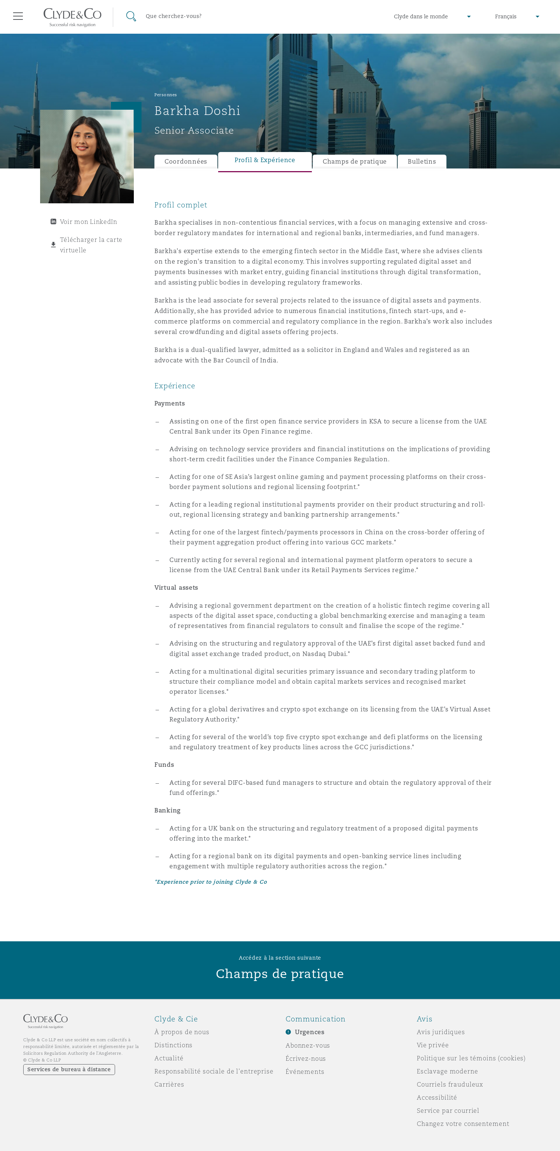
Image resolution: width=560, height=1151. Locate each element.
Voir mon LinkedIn (88, 221)
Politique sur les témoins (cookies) (471, 1058)
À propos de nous (182, 1032)
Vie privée (433, 1045)
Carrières (169, 1084)
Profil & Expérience (265, 160)
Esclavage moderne (447, 1071)
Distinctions (173, 1045)
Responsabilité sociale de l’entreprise (214, 1071)
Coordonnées (186, 161)
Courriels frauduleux (450, 1084)
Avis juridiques (441, 1032)
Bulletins (422, 161)
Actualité (169, 1058)
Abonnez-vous (308, 1045)
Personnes (165, 94)
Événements (305, 1071)
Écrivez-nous (306, 1058)
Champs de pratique (355, 161)
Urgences (310, 1032)
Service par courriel (448, 1110)
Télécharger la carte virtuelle (91, 245)
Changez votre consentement (463, 1123)
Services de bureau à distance (69, 1069)
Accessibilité (437, 1097)
